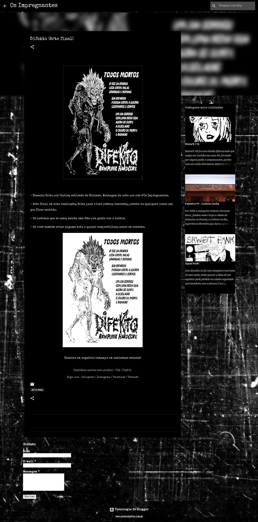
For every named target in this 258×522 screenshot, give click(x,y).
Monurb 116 (192, 144)
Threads (133, 377)
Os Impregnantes (34, 6)
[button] (32, 47)
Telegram (88, 377)
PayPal (127, 370)
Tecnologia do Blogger (129, 509)
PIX (118, 370)
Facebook (119, 377)
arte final (37, 390)
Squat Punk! (192, 263)
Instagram (103, 377)
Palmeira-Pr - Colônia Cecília (202, 203)
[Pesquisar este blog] (236, 6)
